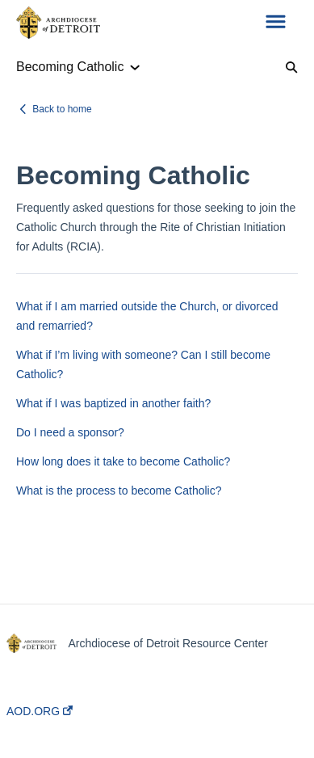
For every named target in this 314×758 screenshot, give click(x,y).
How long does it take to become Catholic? (123, 461)
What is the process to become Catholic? (118, 490)
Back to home (61, 109)
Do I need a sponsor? (70, 432)
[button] (275, 22)
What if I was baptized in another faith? (113, 403)
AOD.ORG (39, 711)
